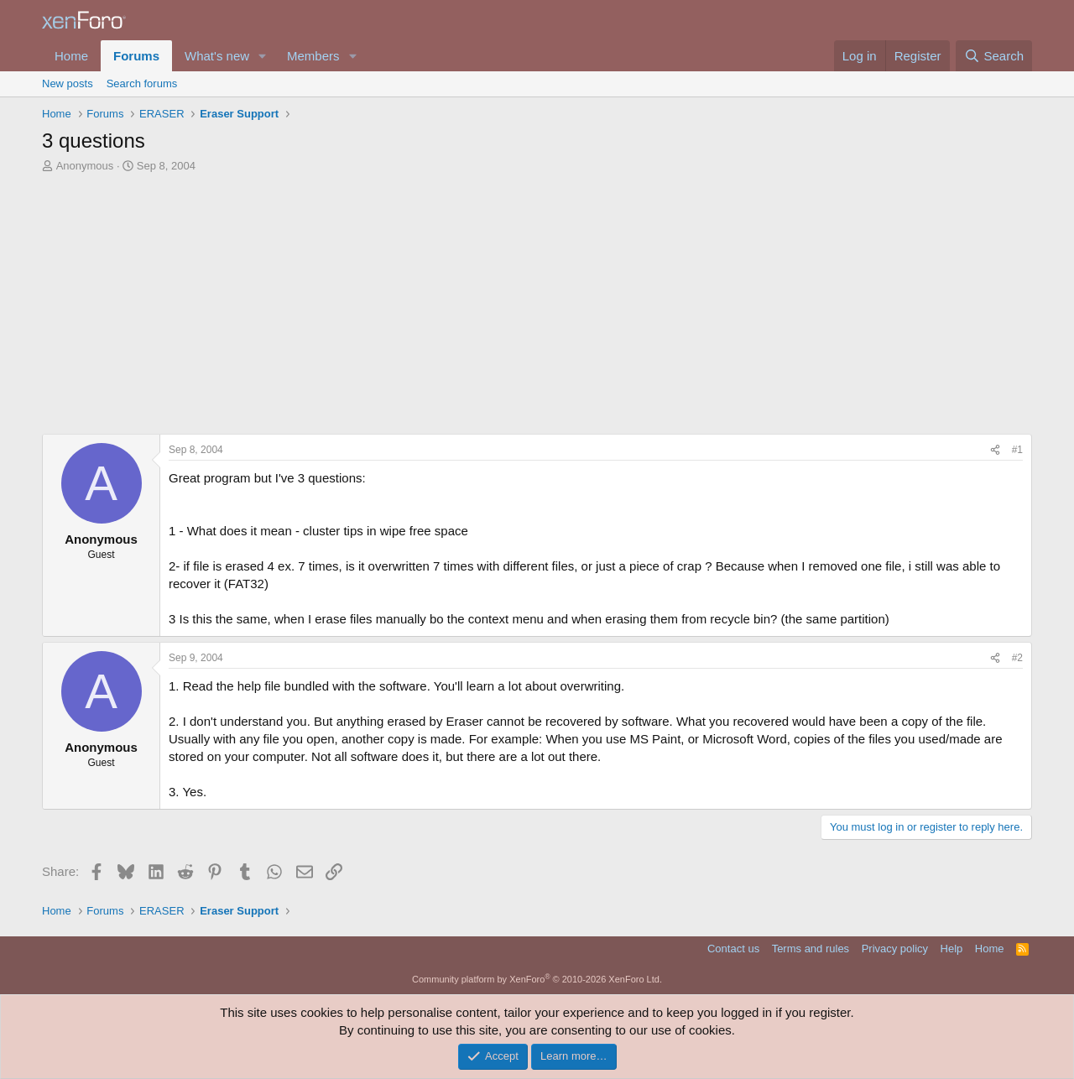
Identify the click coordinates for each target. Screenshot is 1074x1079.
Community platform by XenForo (537, 979)
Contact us (733, 948)
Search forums (142, 83)
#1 (1017, 450)
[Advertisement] (537, 307)
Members (313, 56)
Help (952, 948)
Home (71, 56)
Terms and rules (810, 948)
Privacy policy (895, 948)
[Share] (995, 450)
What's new (217, 56)
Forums (136, 56)
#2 (1017, 658)
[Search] (994, 55)
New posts (67, 83)
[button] (262, 55)
